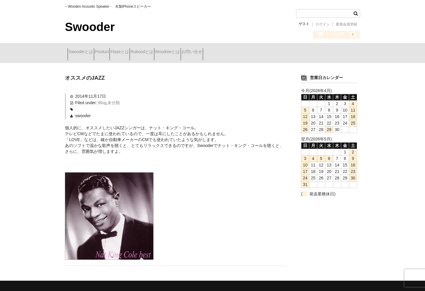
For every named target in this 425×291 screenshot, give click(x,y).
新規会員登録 (346, 24)
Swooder (90, 26)
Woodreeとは (212, 52)
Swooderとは (83, 52)
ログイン (323, 24)
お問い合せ (246, 52)
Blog (102, 98)
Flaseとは (143, 52)
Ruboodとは (176, 52)
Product (115, 52)
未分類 (113, 98)
